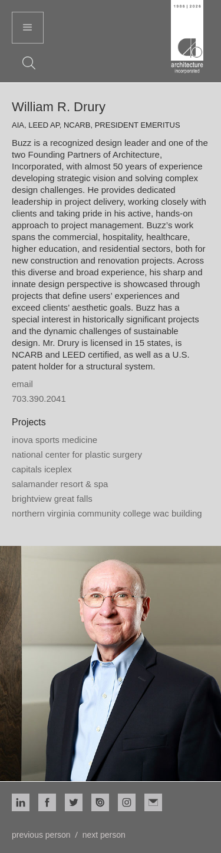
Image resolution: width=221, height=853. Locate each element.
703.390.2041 (39, 399)
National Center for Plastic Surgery (77, 454)
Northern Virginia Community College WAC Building (107, 513)
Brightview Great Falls (52, 499)
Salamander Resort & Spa (60, 484)
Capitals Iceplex (42, 469)
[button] (28, 28)
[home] (187, 38)
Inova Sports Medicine (54, 440)
